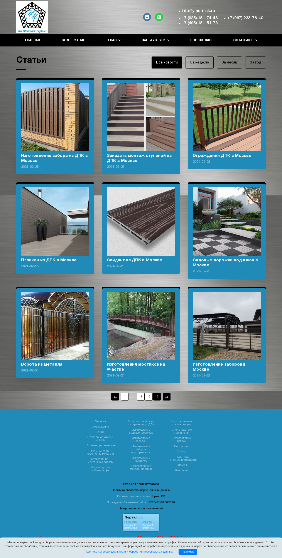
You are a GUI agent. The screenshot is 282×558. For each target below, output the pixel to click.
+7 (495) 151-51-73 (200, 23)
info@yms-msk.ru (198, 11)
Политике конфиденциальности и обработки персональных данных (129, 552)
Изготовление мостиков (141, 459)
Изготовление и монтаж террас (181, 423)
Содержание (73, 40)
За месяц (229, 62)
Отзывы (182, 465)
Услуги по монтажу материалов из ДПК (141, 423)
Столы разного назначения (182, 431)
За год (255, 62)
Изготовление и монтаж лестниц (141, 468)
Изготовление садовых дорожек (141, 431)
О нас (100, 432)
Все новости (167, 62)
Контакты (181, 470)
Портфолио (201, 40)
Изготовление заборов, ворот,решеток (140, 449)
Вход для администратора (141, 484)
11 (140, 396)
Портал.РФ (158, 496)
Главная (32, 40)
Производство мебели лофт (100, 469)
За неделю (199, 62)
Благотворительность (101, 445)
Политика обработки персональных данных (141, 490)
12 (148, 396)
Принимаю (188, 551)
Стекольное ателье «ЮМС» (100, 439)
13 (156, 396)
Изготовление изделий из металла (100, 452)
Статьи (181, 451)
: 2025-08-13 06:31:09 (161, 502)
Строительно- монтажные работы (100, 461)
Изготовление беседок (141, 440)
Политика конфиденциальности (182, 458)
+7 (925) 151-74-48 (200, 18)
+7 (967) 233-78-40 (245, 18)
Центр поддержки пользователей (141, 508)
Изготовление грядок (182, 440)
